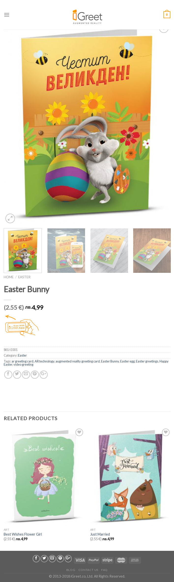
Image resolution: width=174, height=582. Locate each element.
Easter (24, 277)
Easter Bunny (110, 361)
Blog (70, 570)
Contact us (88, 570)
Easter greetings (147, 361)
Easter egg (127, 361)
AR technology (44, 361)
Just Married (100, 534)
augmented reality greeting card (78, 361)
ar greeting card (22, 361)
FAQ (104, 570)
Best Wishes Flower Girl (23, 534)
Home (9, 277)
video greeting (23, 364)
